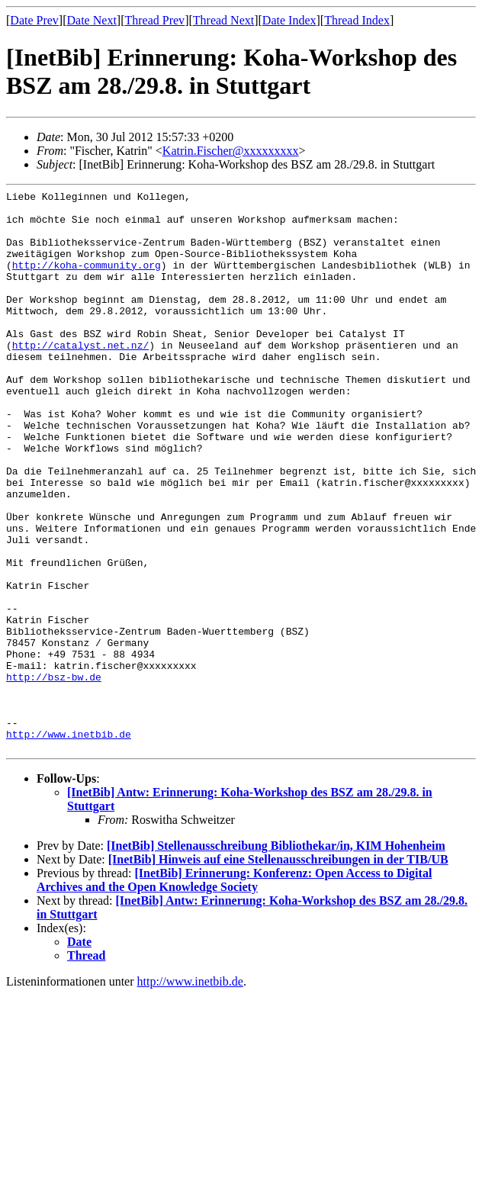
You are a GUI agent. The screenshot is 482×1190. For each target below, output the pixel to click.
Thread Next (223, 20)
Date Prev (34, 20)
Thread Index (357, 20)
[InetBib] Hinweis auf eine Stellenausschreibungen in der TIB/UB (278, 971)
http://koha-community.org (86, 281)
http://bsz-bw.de (53, 775)
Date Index (289, 20)
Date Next (92, 20)
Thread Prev (154, 20)
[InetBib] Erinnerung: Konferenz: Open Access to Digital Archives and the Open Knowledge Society (234, 992)
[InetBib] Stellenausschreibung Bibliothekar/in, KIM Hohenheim (276, 957)
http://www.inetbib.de (68, 844)
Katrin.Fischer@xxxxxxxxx (230, 150)
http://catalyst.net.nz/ (80, 377)
